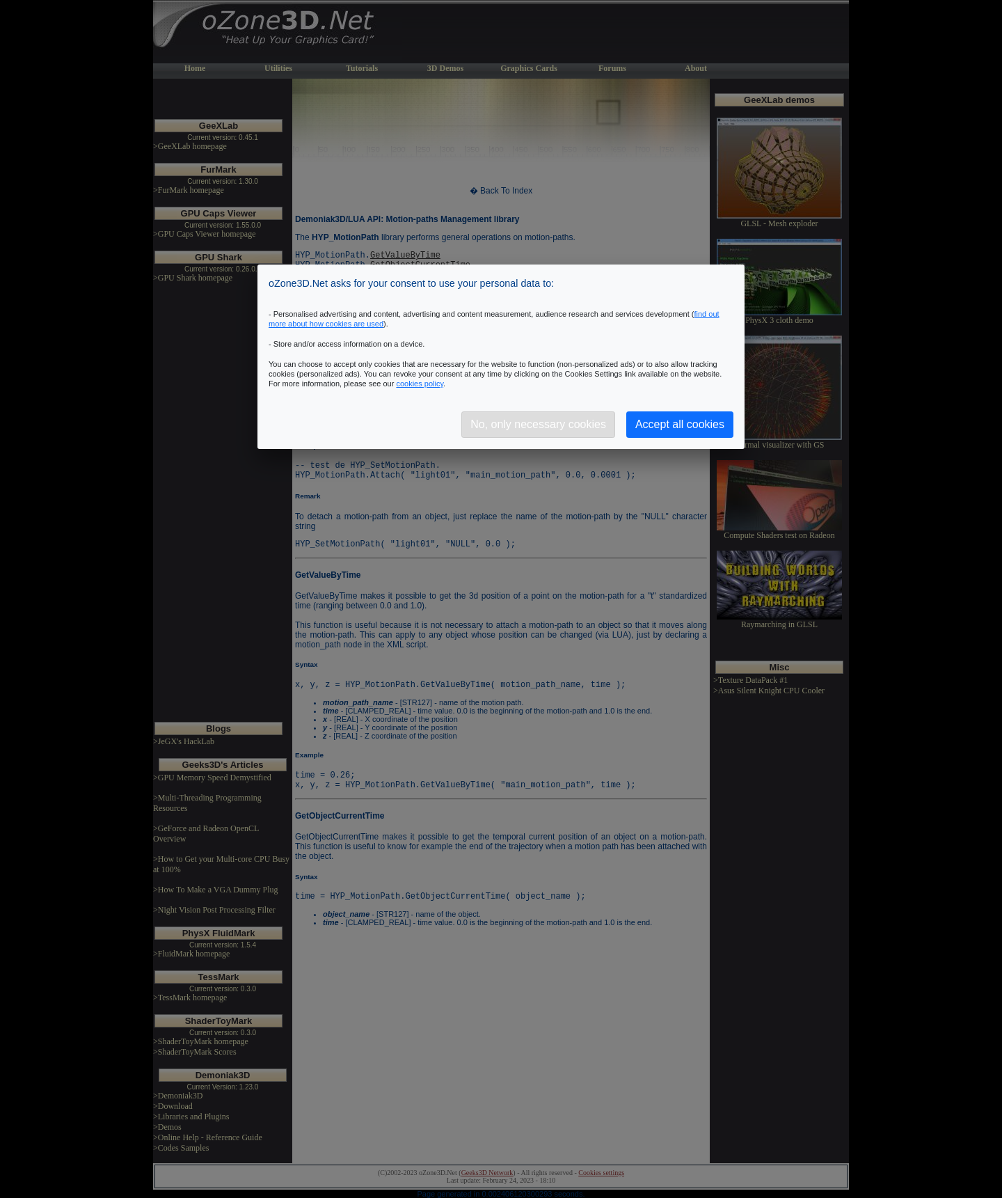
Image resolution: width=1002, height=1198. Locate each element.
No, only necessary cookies (538, 424)
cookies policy (419, 383)
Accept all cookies (679, 424)
